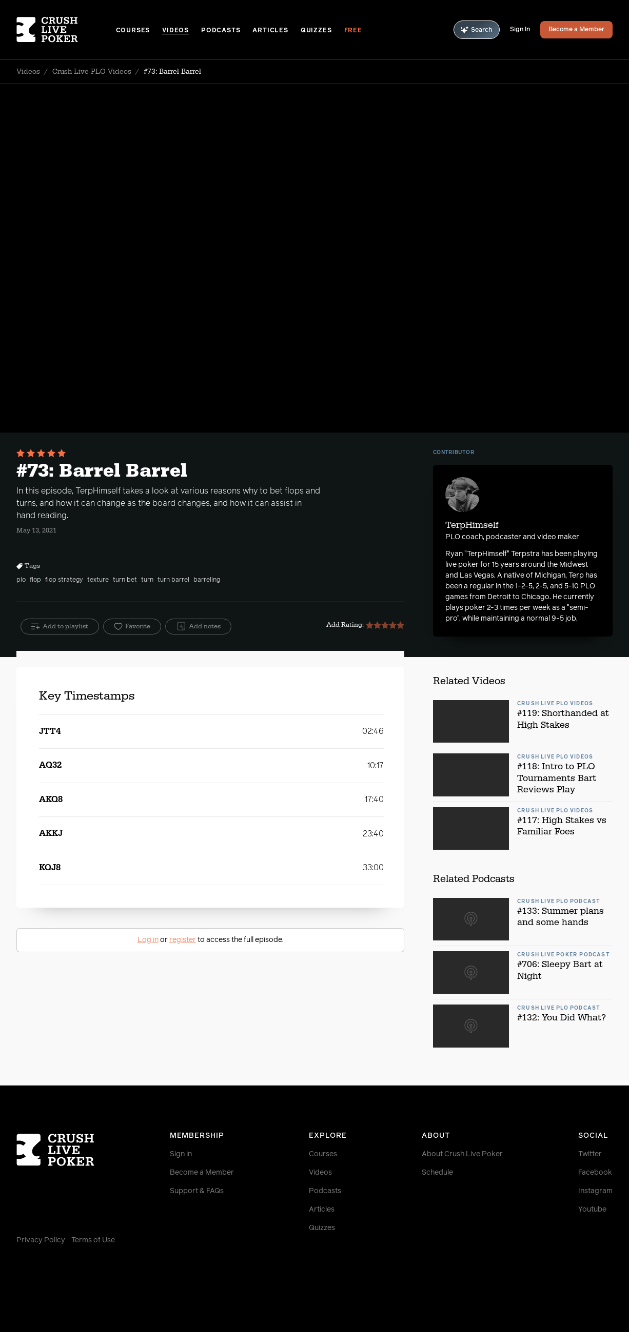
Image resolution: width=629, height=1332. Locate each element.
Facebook (595, 1172)
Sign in (181, 1154)
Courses (133, 31)
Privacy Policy (40, 1240)
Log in (148, 940)
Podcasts (220, 31)
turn (147, 580)
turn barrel (173, 580)
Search (477, 30)
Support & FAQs (197, 1191)
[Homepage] (66, 29)
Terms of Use (93, 1240)
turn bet (125, 580)
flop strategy (64, 580)
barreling (206, 580)
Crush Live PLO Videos (91, 71)
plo (21, 580)
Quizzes (316, 31)
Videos (175, 31)
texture (98, 580)
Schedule (437, 1172)
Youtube (592, 1209)
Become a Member (576, 30)
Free (353, 31)
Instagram (595, 1191)
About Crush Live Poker (462, 1154)
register (182, 940)
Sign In (520, 30)
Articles (270, 31)
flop (35, 580)
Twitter (590, 1154)
